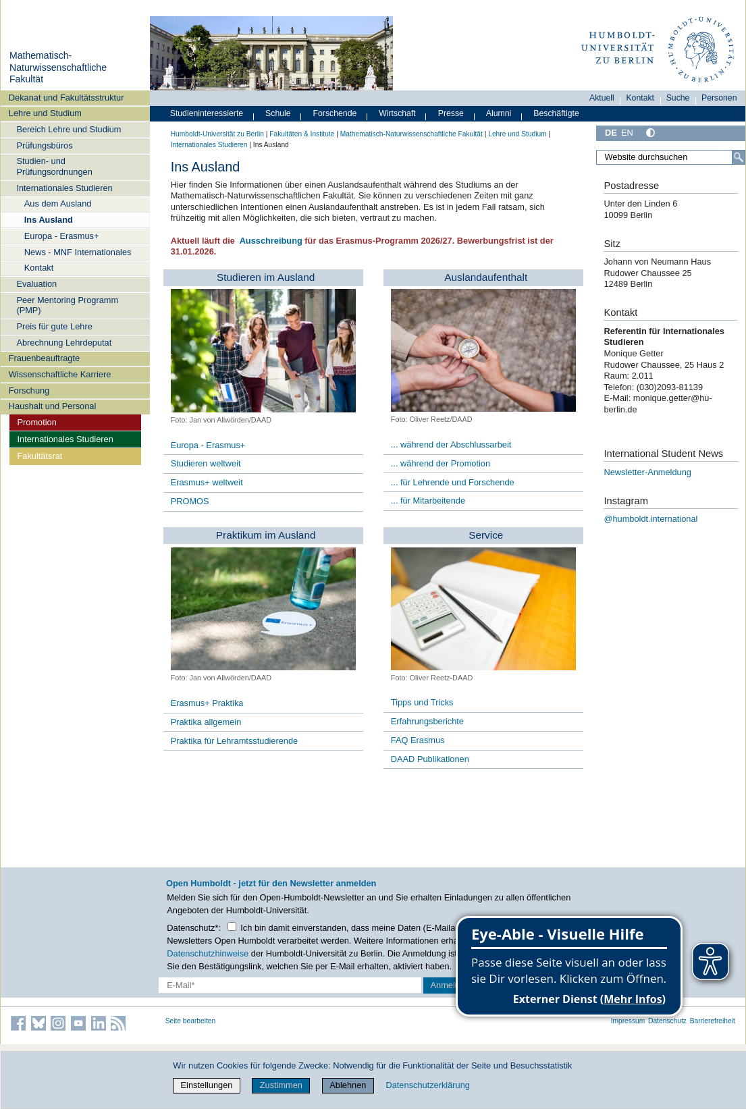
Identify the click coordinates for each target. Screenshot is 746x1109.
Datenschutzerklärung (427, 1085)
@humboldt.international (650, 519)
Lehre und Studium (45, 113)
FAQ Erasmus (418, 740)
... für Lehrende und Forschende (452, 482)
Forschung (29, 390)
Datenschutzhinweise (207, 953)
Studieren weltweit (206, 463)
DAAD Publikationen (430, 759)
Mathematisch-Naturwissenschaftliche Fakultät (58, 67)
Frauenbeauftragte (44, 358)
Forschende (335, 113)
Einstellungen (207, 1085)
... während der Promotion (440, 463)
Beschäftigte (556, 113)
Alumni (499, 113)
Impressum (628, 1021)
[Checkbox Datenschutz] (232, 926)
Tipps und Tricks (422, 702)
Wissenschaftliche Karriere (60, 374)
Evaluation (36, 284)
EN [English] (627, 133)
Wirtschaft (397, 113)
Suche (678, 98)
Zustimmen (281, 1085)
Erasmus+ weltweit (207, 482)
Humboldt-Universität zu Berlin (217, 134)
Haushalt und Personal (52, 406)
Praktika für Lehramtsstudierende (234, 741)
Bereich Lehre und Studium (68, 129)
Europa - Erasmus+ (61, 236)
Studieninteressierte (206, 113)
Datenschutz (667, 1021)
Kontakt (38, 268)
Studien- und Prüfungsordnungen (54, 166)
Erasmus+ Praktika (207, 703)
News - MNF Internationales (78, 252)
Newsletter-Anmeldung (647, 472)
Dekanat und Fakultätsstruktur (66, 97)
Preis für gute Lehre (54, 326)
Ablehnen (347, 1085)
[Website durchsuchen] (670, 157)
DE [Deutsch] (611, 133)
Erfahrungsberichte (427, 721)
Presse (451, 113)
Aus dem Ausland (58, 203)
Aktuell (601, 98)
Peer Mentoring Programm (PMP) (67, 305)
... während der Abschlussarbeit (451, 444)
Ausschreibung (271, 241)
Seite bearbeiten (190, 1021)
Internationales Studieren (64, 188)
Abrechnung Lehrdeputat (63, 342)
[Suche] (738, 157)
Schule (278, 113)
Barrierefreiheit (712, 1021)
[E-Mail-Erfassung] (290, 985)
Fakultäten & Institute (301, 134)
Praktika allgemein (206, 722)
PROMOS (190, 501)
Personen (719, 98)
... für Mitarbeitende (428, 500)
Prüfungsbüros (44, 145)
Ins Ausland (48, 220)
